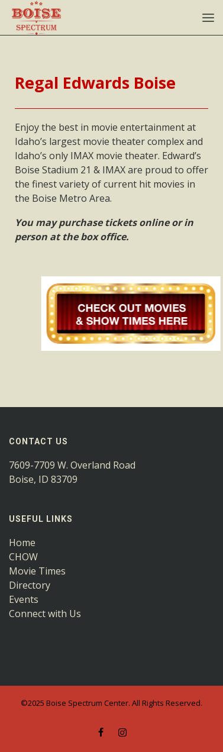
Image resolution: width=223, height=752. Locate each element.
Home (22, 542)
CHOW (23, 556)
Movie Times (37, 570)
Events (23, 599)
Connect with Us (45, 613)
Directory (29, 585)
